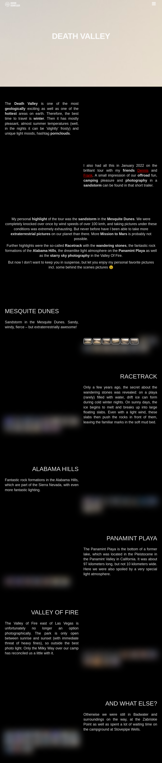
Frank (88, 173)
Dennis (143, 167)
